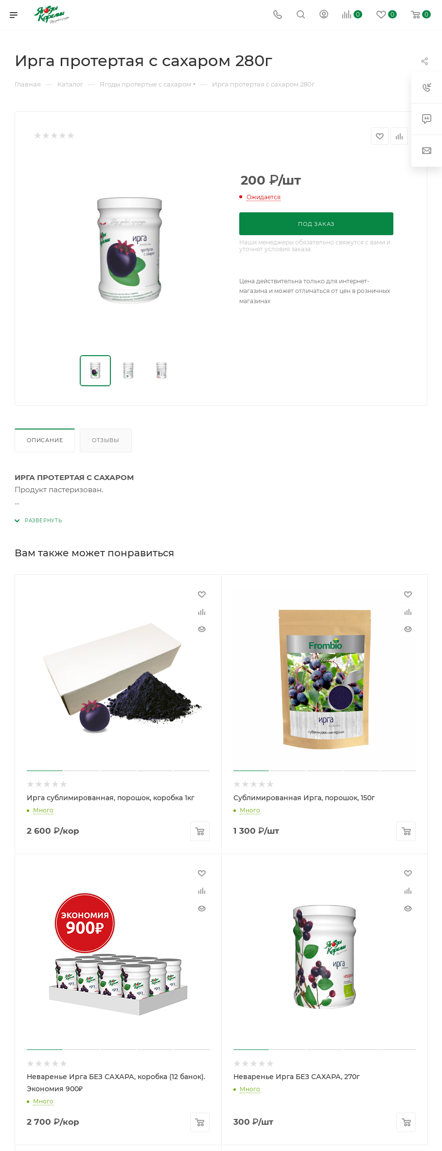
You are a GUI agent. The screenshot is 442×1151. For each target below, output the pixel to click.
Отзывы (106, 440)
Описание (45, 440)
